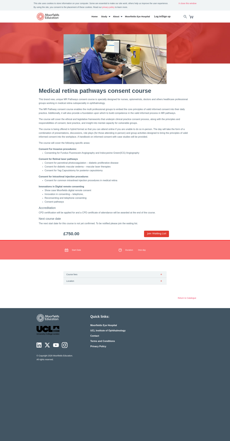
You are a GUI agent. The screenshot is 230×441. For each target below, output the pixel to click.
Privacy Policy (98, 346)
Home (95, 16)
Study (105, 16)
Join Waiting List (156, 233)
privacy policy (108, 7)
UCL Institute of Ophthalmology (108, 330)
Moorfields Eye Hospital (137, 16)
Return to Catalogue (187, 298)
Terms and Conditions (102, 341)
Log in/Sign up (163, 16)
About (116, 16)
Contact (94, 336)
